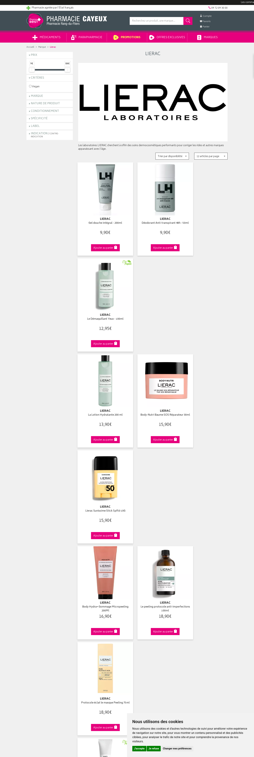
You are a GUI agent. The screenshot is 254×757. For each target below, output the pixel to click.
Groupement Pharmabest (41, 620)
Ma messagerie (138, 637)
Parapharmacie (86, 37)
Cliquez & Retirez (49, 555)
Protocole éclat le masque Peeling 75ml (204, 398)
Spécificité (39, 118)
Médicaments (46, 37)
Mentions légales (87, 653)
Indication (45, 135)
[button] (172, 156)
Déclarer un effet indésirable (93, 645)
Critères (37, 78)
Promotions (126, 37)
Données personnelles (91, 657)
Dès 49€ (101, 557)
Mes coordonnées (140, 620)
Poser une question (37, 624)
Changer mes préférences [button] (177, 748)
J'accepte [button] (139, 748)
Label (35, 126)
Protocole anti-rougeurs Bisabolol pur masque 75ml (204, 488)
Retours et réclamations (40, 633)
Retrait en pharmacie (192, 616)
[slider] (32, 69)
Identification (137, 616)
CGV (80, 649)
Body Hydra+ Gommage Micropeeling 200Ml (101, 398)
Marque (42, 47)
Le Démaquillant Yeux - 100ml (204, 217)
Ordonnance (85, 641)
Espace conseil (86, 633)
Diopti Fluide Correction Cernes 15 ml (153, 488)
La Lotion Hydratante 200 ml (101, 307)
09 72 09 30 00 (204, 555)
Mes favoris (136, 633)
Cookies (82, 661)
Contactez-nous (36, 628)
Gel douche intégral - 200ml (101, 217)
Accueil (30, 47)
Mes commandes (139, 624)
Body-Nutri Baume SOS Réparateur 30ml (152, 309)
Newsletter (84, 637)
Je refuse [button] (154, 748)
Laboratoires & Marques (91, 620)
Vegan (34, 86)
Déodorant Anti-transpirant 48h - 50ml (153, 219)
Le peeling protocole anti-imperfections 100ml (153, 398)
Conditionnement (45, 111)
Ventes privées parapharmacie (95, 628)
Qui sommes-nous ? (38, 616)
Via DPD (153, 555)
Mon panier (136, 628)
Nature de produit (45, 103)
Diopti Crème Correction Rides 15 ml (101, 488)
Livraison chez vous (192, 620)
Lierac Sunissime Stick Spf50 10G (204, 307)
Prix (34, 55)
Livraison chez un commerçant (198, 624)
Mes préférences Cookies (92, 665)
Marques (207, 37)
